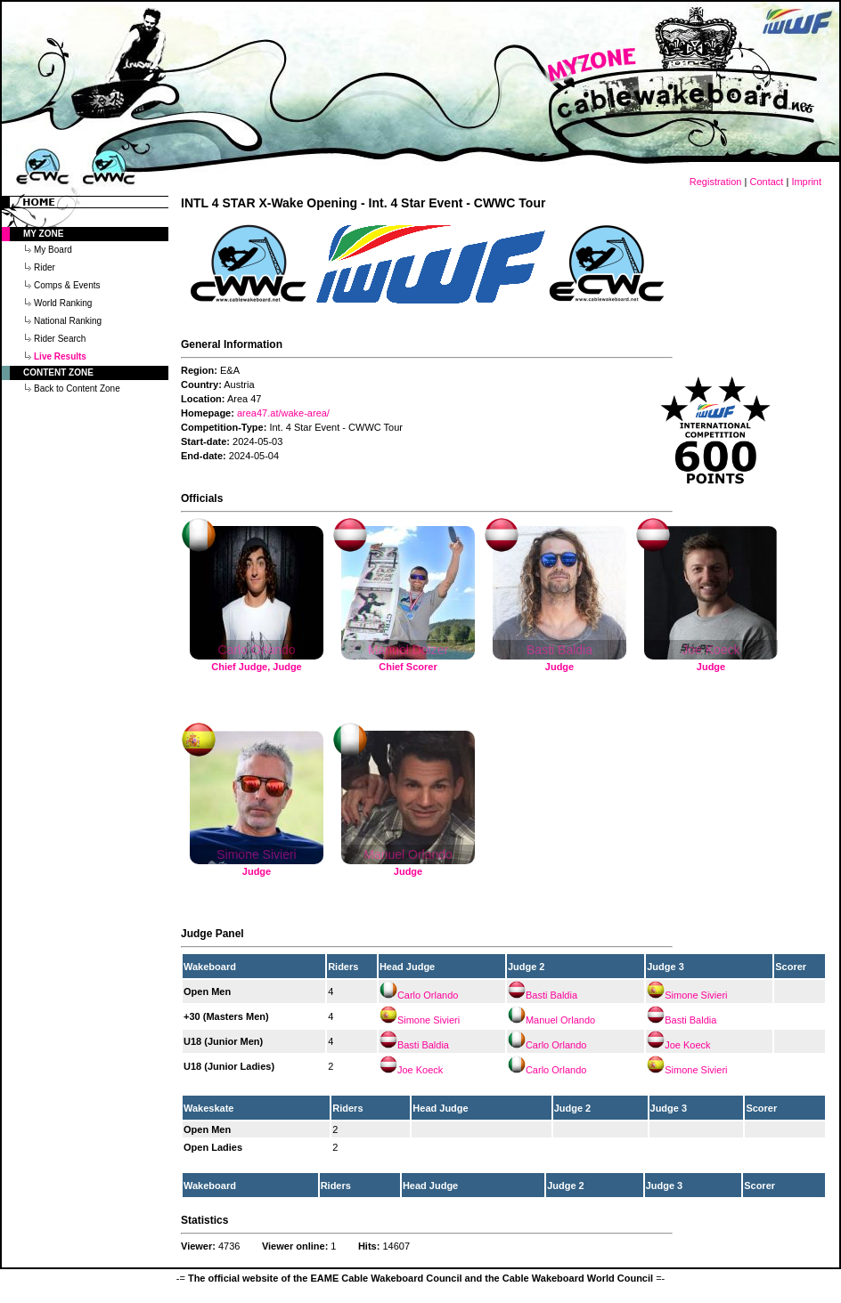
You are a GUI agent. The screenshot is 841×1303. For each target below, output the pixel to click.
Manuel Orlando (560, 1020)
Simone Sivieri (696, 995)
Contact (766, 181)
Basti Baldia (551, 995)
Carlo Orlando (427, 995)
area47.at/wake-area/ (283, 413)
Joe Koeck (687, 1045)
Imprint (806, 181)
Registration (716, 181)
